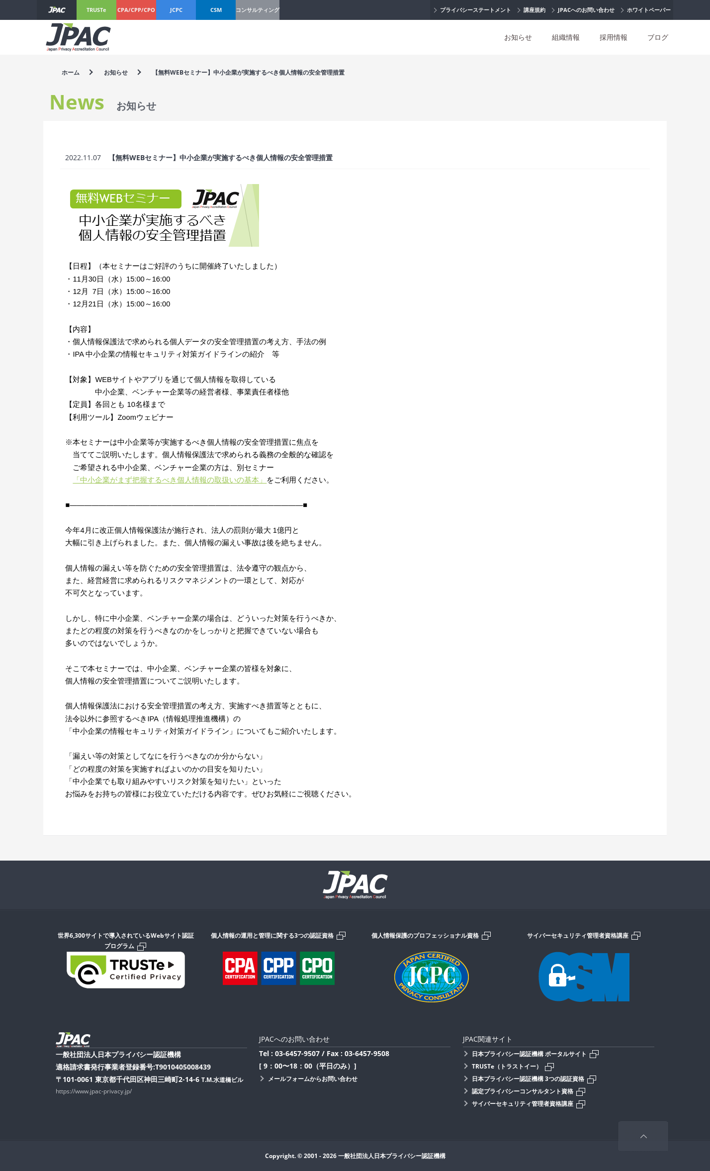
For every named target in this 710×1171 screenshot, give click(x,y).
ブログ (657, 37)
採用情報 (613, 37)
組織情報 (566, 37)
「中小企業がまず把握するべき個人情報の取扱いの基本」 (169, 480)
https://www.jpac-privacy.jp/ (94, 1091)
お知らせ (518, 37)
